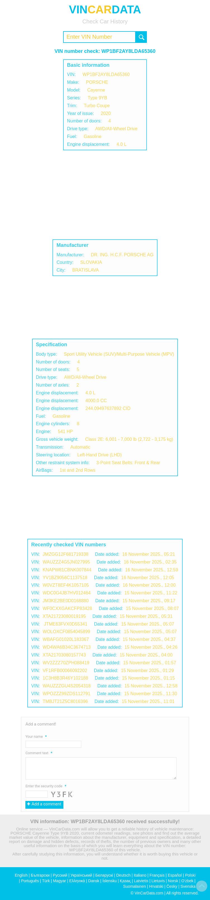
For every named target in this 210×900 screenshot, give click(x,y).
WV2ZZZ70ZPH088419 (66, 662)
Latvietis (141, 881)
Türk (46, 881)
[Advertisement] (105, 195)
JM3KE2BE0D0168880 (66, 600)
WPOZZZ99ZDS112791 (66, 693)
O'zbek (187, 881)
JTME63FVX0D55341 (65, 624)
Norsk (173, 881)
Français (157, 875)
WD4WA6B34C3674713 (67, 647)
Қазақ (125, 881)
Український (81, 875)
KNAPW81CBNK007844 (67, 569)
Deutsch (123, 875)
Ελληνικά (77, 881)
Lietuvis (157, 881)
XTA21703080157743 (64, 655)
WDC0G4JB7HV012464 (67, 593)
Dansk (93, 881)
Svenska (187, 886)
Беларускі (104, 875)
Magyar (59, 881)
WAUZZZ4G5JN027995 (66, 562)
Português (30, 881)
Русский (60, 875)
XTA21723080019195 (64, 616)
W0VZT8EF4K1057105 (66, 585)
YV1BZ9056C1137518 (65, 577)
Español (175, 875)
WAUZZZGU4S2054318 (67, 685)
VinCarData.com (149, 893)
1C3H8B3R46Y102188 (65, 678)
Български (40, 875)
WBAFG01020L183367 (66, 639)
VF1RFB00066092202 (65, 670)
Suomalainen (134, 886)
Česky (171, 886)
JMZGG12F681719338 (66, 554)
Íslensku (109, 881)
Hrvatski (156, 886)
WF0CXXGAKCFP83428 (67, 608)
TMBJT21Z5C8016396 (65, 701)
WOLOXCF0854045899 (66, 631)
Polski (190, 875)
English (21, 875)
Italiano (140, 875)
